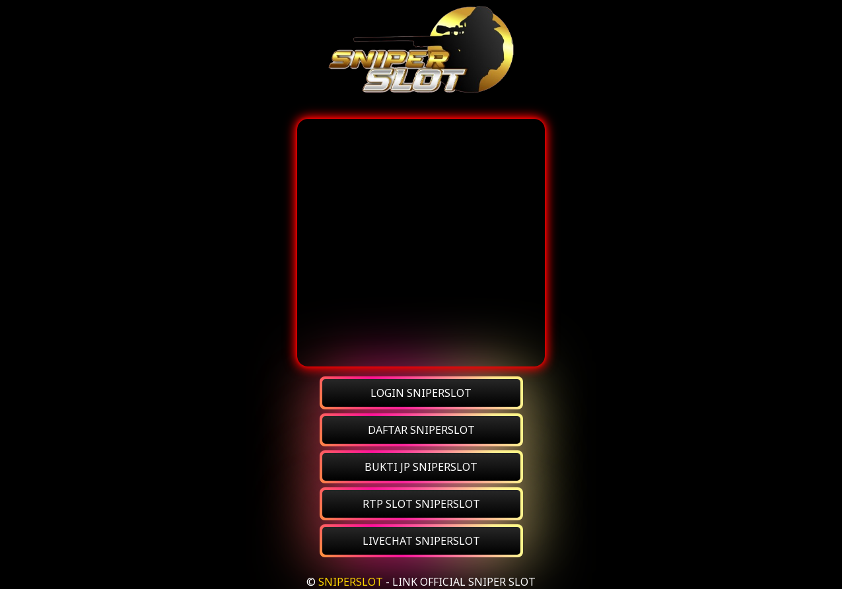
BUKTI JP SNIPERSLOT (421, 467)
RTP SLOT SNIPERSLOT (421, 504)
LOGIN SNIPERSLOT (421, 393)
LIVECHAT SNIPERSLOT (421, 541)
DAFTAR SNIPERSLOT (421, 430)
